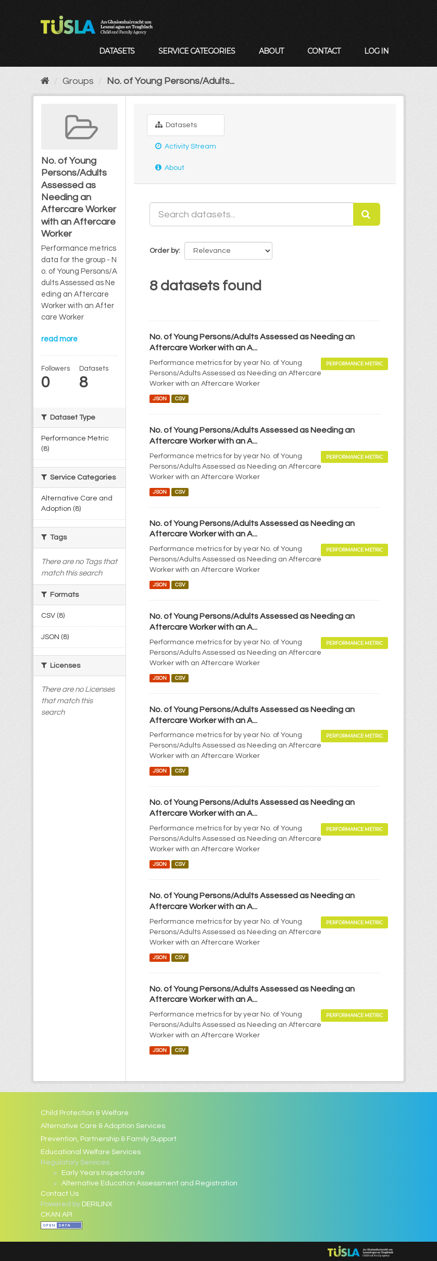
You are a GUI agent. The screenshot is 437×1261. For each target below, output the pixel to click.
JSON (160, 398)
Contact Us (60, 1193)
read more (59, 339)
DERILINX (97, 1204)
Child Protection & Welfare (85, 1113)
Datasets (116, 51)
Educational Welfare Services (91, 1152)
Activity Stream (185, 146)
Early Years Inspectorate (103, 1173)
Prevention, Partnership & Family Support (109, 1139)
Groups (78, 81)
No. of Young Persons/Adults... (170, 81)
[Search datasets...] (251, 214)
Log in (376, 51)
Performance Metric (354, 363)
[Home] (45, 81)
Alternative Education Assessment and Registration (149, 1183)
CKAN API (56, 1214)
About (271, 51)
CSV (180, 398)
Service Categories (196, 51)
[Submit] (366, 214)
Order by (164, 250)
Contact (323, 51)
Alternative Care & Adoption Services (103, 1126)
